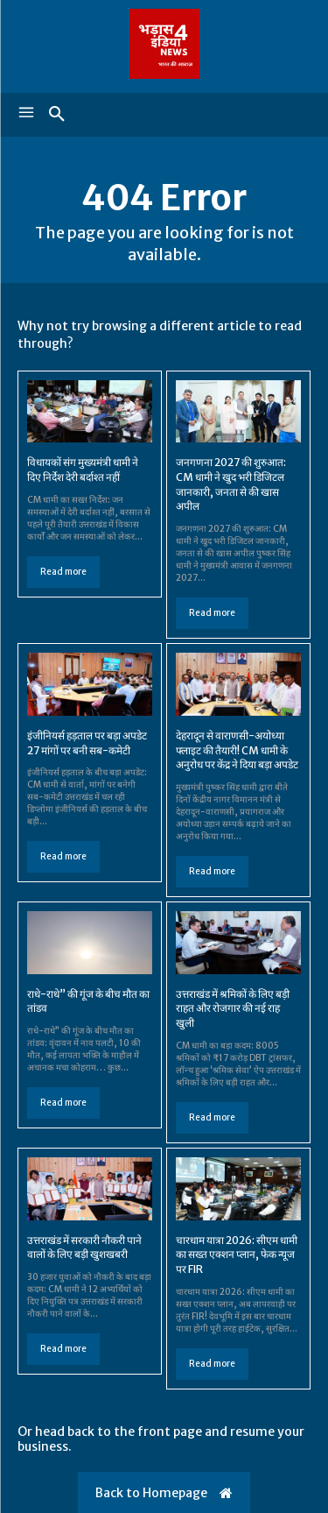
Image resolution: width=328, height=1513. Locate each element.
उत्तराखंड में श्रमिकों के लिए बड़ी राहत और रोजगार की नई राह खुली (233, 1008)
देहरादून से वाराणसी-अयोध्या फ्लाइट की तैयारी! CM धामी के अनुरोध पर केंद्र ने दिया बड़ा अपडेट (237, 750)
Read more (63, 571)
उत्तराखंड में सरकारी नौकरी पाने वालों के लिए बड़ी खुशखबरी (84, 1248)
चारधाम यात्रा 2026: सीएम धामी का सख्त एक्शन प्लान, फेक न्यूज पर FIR (236, 1255)
